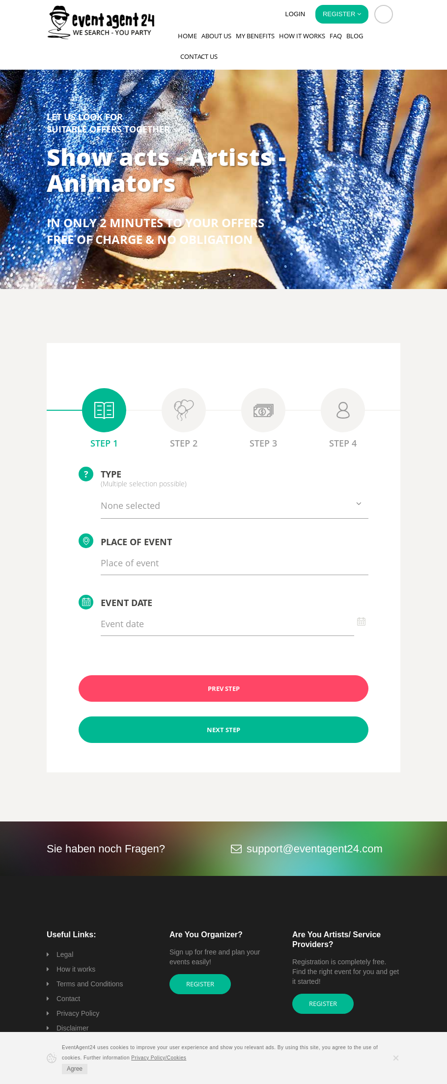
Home (187, 35)
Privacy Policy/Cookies (158, 1057)
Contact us (199, 56)
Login (295, 14)
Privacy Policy (77, 1013)
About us (216, 35)
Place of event (125, 540)
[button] (383, 14)
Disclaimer (72, 1028)
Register (200, 983)
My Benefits (255, 35)
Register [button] (342, 14)
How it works (302, 35)
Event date (115, 602)
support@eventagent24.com (315, 849)
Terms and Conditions (89, 984)
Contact (68, 999)
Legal (64, 954)
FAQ (336, 35)
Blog (354, 35)
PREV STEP (224, 688)
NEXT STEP (223, 729)
